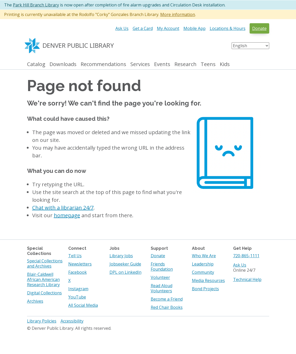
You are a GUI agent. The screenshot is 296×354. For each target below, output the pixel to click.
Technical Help (247, 279)
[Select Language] (250, 45)
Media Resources (208, 280)
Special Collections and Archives (45, 263)
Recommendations (103, 64)
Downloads (63, 64)
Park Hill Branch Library (36, 5)
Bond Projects (205, 289)
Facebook (77, 272)
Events (162, 64)
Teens (208, 64)
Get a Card (143, 28)
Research (185, 64)
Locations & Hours (228, 28)
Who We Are (204, 256)
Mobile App (194, 28)
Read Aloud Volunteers (161, 288)
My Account (168, 28)
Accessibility (72, 321)
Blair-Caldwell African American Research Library (43, 279)
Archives (35, 301)
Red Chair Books (167, 307)
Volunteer (160, 277)
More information (177, 14)
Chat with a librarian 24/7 (63, 207)
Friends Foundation (162, 266)
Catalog (36, 64)
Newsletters (80, 264)
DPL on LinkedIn (125, 272)
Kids (225, 64)
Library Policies (41, 321)
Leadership (203, 264)
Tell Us (75, 256)
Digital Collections (44, 293)
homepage (67, 215)
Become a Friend (167, 299)
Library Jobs (121, 256)
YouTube (77, 297)
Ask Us (122, 28)
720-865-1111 (246, 256)
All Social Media (83, 305)
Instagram (78, 289)
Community (203, 272)
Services (140, 64)
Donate (259, 28)
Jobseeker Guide (125, 264)
